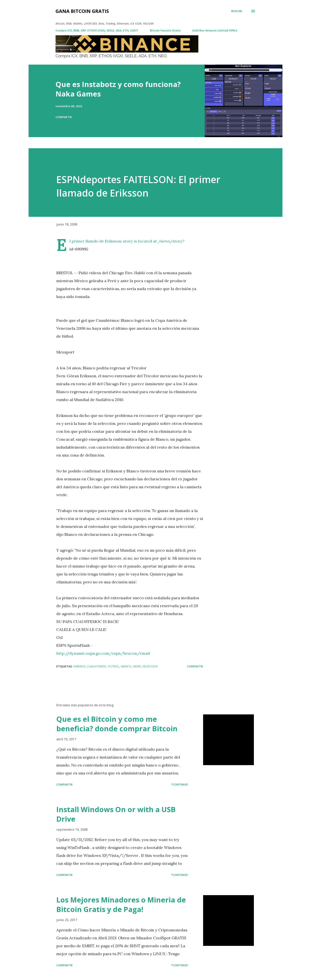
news (137, 666)
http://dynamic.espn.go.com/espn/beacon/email (103, 653)
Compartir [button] (64, 117)
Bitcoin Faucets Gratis (165, 30)
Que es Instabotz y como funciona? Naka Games (118, 89)
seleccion (149, 666)
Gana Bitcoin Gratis (82, 11)
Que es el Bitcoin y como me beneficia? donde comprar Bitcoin (117, 723)
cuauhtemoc (97, 666)
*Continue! (179, 784)
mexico (126, 666)
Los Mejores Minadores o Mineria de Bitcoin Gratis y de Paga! (121, 904)
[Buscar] (236, 11)
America (79, 666)
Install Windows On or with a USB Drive (116, 814)
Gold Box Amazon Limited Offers (214, 30)
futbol (113, 666)
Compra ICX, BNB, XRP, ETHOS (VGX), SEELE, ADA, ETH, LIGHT (97, 30)
